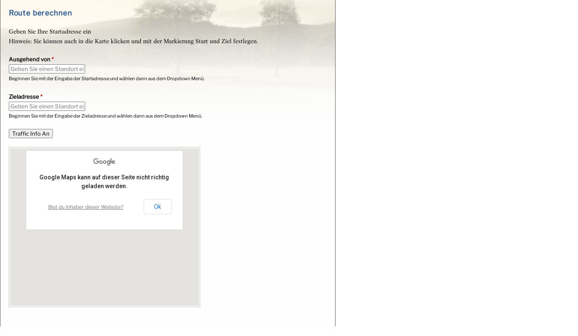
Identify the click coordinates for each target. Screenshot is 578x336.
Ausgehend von (31, 59)
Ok (157, 206)
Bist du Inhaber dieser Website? (85, 207)
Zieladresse (25, 96)
